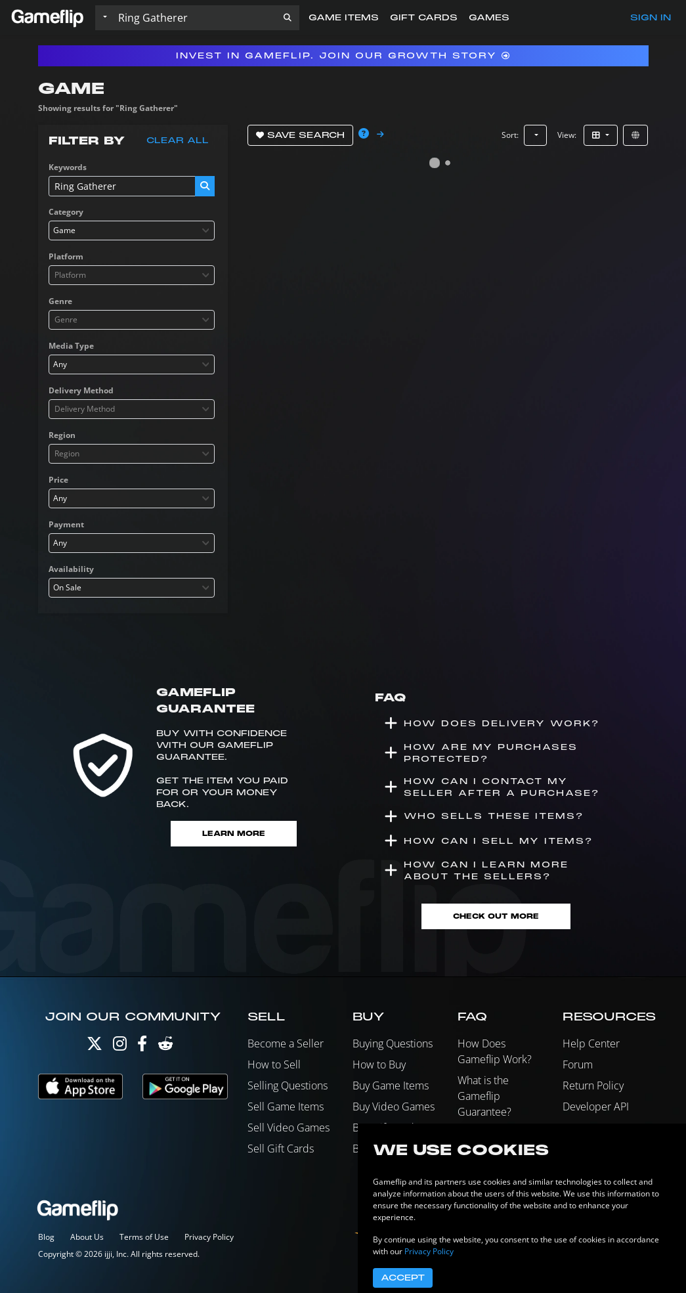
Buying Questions (393, 1043)
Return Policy (593, 1085)
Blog (46, 1236)
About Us (87, 1236)
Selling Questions (287, 1085)
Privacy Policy (209, 1236)
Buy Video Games (394, 1106)
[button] (287, 17)
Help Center (591, 1043)
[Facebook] (142, 1046)
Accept (403, 1278)
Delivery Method (81, 390)
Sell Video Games (288, 1127)
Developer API (596, 1106)
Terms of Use (144, 1236)
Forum (578, 1064)
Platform (66, 256)
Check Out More (496, 916)
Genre (60, 301)
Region (62, 435)
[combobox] (132, 230)
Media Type (71, 345)
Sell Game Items (285, 1106)
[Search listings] (194, 17)
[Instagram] (120, 1046)
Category (66, 211)
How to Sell (274, 1064)
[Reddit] (165, 1046)
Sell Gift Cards (280, 1148)
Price (58, 479)
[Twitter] (94, 1046)
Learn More (233, 833)
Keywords (68, 167)
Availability (71, 569)
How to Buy (379, 1064)
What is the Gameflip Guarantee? (484, 1096)
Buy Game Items (391, 1085)
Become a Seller (285, 1043)
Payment (66, 524)
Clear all (177, 140)
